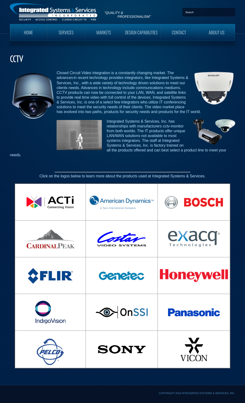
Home (28, 32)
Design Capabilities (141, 32)
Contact (179, 32)
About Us (217, 32)
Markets (103, 32)
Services (66, 32)
